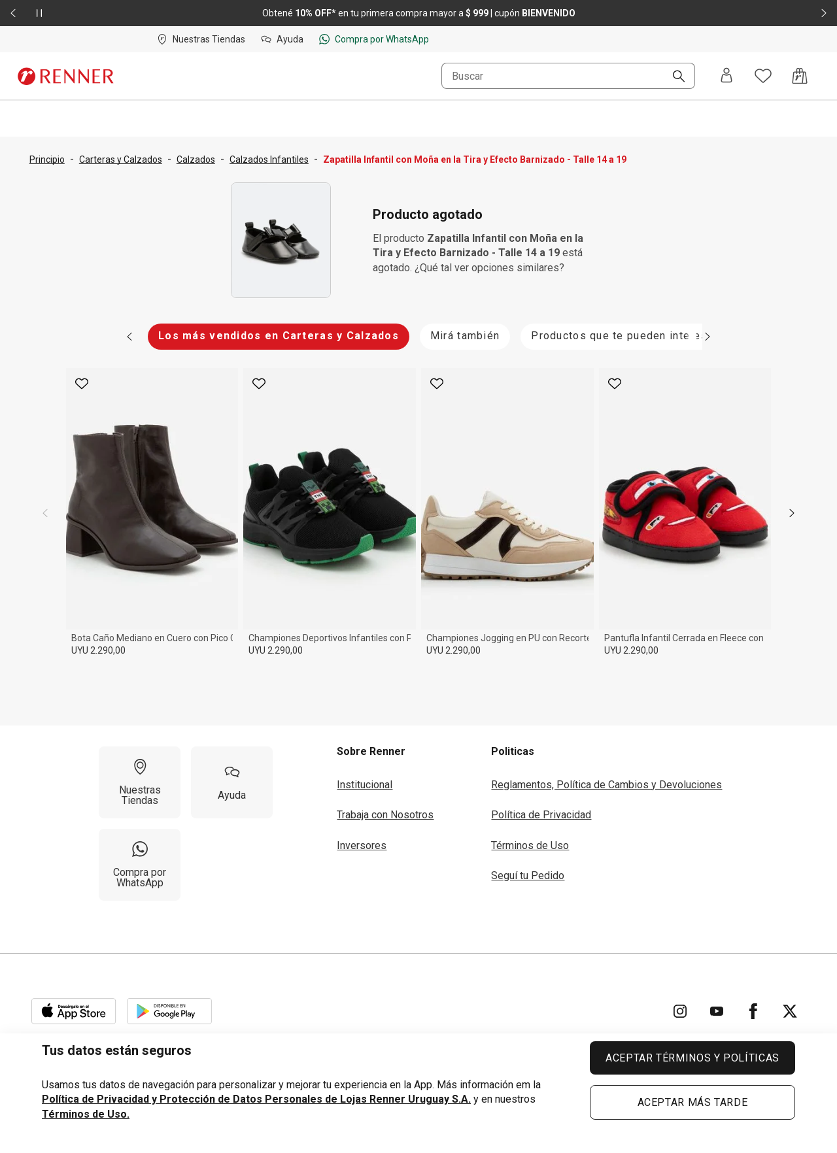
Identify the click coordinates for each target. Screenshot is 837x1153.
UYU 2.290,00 (98, 650)
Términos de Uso (530, 845)
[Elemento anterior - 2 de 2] (13, 13)
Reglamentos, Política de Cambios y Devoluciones (606, 784)
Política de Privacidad (541, 815)
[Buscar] (673, 77)
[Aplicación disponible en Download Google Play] (169, 1011)
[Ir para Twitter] (790, 1011)
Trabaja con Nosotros (385, 815)
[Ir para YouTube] (716, 1011)
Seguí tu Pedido (527, 875)
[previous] (45, 513)
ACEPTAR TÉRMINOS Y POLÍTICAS (692, 1058)
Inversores (361, 845)
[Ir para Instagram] (680, 1011)
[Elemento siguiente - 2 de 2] (824, 13)
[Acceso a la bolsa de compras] (799, 76)
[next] (792, 513)
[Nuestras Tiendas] (139, 782)
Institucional (364, 784)
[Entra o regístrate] (726, 76)
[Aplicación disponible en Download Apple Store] (73, 1011)
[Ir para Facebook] (753, 1011)
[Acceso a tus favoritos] (763, 76)
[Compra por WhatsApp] (139, 865)
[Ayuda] (232, 782)
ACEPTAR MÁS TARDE (693, 1102)
